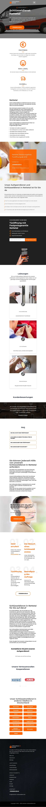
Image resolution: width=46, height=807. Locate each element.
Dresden (16, 710)
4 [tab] (26, 686)
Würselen (30, 729)
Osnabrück (15, 721)
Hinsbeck (11, 779)
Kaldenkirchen (12, 777)
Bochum (30, 710)
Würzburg (16, 725)
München (16, 707)
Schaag (11, 786)
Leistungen (13, 763)
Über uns (11, 755)
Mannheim (16, 718)
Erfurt (30, 718)
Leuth (10, 781)
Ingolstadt (30, 721)
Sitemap (11, 760)
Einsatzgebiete (14, 773)
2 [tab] (22, 686)
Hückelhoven (30, 725)
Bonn (16, 714)
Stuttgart (30, 707)
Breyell (11, 783)
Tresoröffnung (23, 381)
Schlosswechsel (23, 311)
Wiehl (16, 733)
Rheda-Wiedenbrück (16, 729)
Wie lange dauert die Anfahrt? (19, 446)
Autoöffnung (23, 346)
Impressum (12, 757)
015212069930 (15, 554)
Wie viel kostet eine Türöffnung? (20, 433)
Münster (30, 714)
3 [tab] (24, 686)
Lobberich (11, 775)
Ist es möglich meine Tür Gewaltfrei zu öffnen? (21, 437)
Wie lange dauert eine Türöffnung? (20, 442)
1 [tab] (20, 686)
